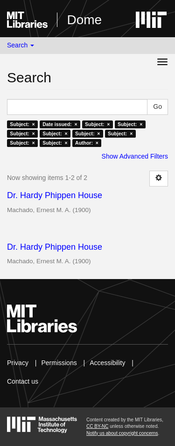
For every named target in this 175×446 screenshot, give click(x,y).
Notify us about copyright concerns (122, 433)
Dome (84, 20)
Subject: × (22, 124)
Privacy (17, 362)
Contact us (22, 381)
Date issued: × (59, 124)
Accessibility (107, 362)
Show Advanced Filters (135, 156)
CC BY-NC (97, 426)
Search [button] (20, 45)
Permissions (59, 362)
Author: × (86, 143)
